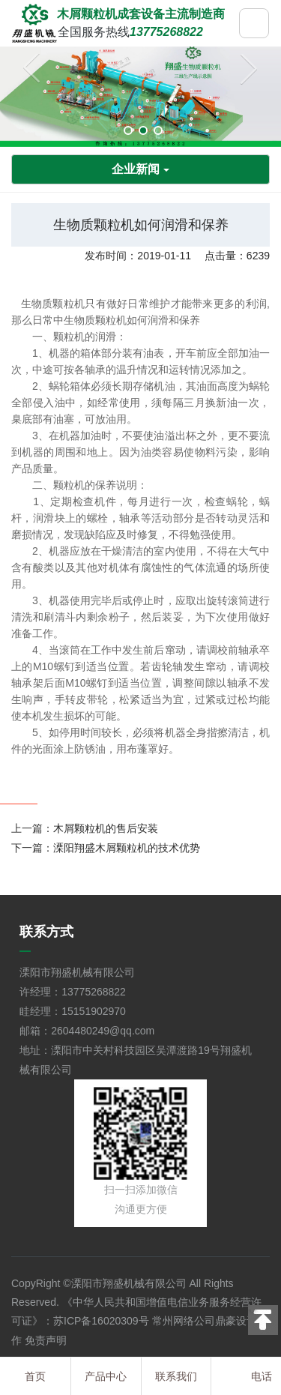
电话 (261, 1376)
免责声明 (46, 1340)
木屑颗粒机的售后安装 (105, 828)
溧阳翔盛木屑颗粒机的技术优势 (126, 848)
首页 (35, 1376)
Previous (35, 71)
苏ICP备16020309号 (101, 1321)
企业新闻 (140, 169)
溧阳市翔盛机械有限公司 (129, 1283)
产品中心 (106, 1376)
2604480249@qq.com (102, 1031)
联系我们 (176, 1376)
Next (245, 71)
